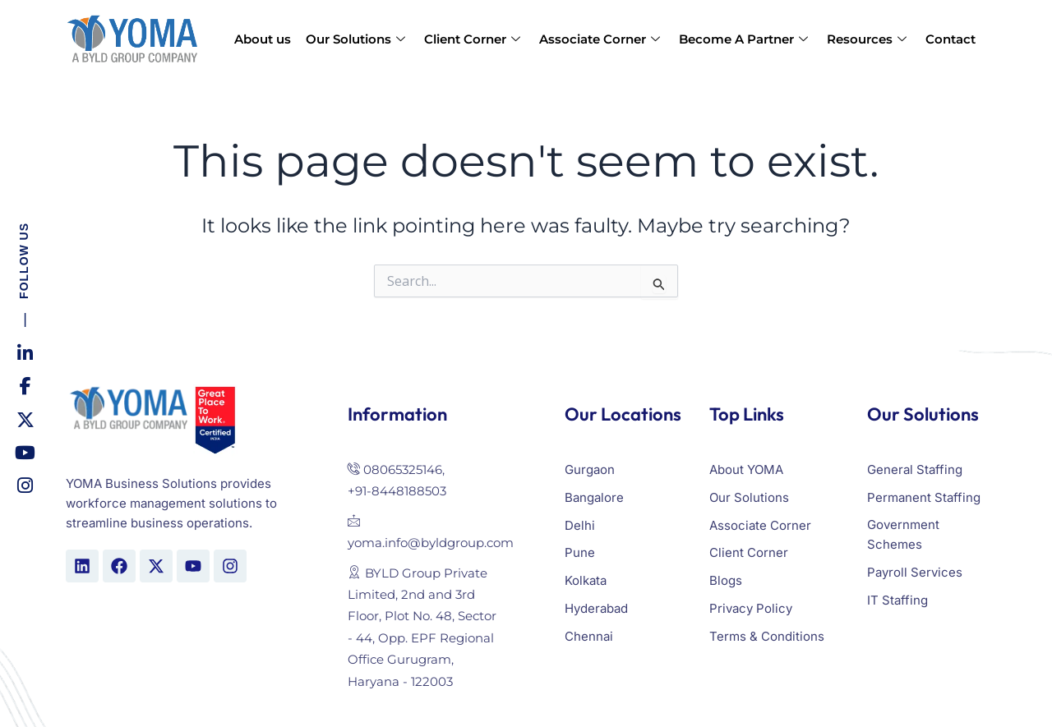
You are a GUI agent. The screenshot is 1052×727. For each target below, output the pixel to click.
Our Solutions (357, 39)
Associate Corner (601, 39)
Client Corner (474, 39)
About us (262, 39)
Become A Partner (745, 39)
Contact (950, 39)
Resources (869, 39)
